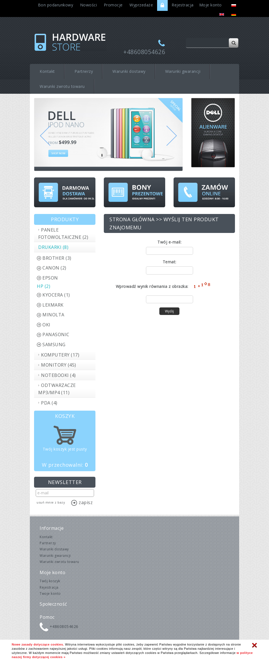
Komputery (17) (60, 355)
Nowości (88, 5)
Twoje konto (50, 593)
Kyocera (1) (56, 295)
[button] (45, 148)
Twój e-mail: (169, 242)
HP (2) (43, 286)
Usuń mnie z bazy (51, 502)
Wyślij (169, 311)
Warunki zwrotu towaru (62, 86)
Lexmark (53, 305)
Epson (50, 278)
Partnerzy (84, 71)
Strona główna (132, 219)
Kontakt (47, 71)
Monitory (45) (58, 365)
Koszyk (65, 416)
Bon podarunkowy (55, 5)
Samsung (54, 344)
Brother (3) (56, 258)
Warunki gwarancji (183, 71)
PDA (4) (49, 403)
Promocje (113, 5)
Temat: (169, 261)
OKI (46, 325)
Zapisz (86, 502)
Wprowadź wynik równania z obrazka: (152, 286)
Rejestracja (183, 5)
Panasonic (55, 334)
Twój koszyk (50, 581)
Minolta (53, 315)
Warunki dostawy (129, 71)
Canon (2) (54, 268)
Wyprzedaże (141, 5)
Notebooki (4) (58, 375)
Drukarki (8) (53, 247)
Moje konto (210, 5)
